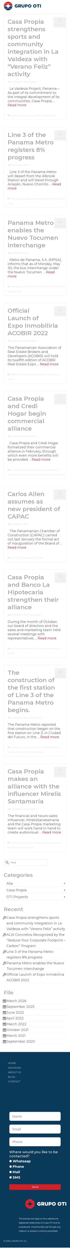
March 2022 (17, 1024)
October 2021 (18, 1030)
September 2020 (21, 1041)
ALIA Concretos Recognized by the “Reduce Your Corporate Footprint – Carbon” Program (36, 940)
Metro (35, 199)
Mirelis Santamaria (52, 843)
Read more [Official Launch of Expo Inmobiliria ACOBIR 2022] (49, 364)
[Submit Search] (6, 862)
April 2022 (15, 1018)
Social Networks (26, 847)
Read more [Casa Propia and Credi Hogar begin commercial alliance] (41, 460)
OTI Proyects (35, 717)
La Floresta (26, 286)
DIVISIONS (14, 1067)
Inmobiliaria (39, 470)
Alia (26, 165)
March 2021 (16, 1036)
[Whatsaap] (10, 1161)
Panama (33, 474)
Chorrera (25, 115)
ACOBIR (13, 374)
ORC (54, 115)
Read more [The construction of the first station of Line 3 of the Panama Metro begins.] (49, 737)
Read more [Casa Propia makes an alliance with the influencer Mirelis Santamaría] (51, 832)
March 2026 (17, 1001)
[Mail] (10, 1172)
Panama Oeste (58, 474)
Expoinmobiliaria (38, 374)
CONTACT (14, 1081)
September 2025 (21, 1007)
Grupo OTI (35, 115)
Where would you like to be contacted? (33, 1154)
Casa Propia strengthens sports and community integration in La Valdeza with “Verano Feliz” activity (36, 923)
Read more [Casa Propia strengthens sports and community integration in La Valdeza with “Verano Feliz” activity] (17, 105)
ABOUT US (14, 1072)
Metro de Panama (47, 199)
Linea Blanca (22, 474)
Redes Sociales (38, 752)
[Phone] (10, 1166)
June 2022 (15, 1012)
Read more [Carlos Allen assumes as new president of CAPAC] (17, 547)
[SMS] (10, 1177)
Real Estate (13, 847)
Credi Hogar (27, 470)
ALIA (12, 558)
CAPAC (18, 558)
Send (35, 1186)
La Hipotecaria (52, 648)
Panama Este (44, 474)
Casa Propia (29, 81)
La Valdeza (46, 115)
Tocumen (17, 291)
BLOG (11, 1076)
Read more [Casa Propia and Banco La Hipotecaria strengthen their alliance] (47, 638)
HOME (12, 1063)
